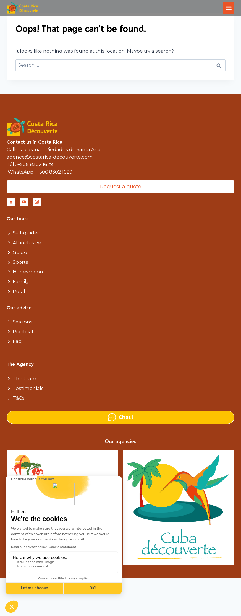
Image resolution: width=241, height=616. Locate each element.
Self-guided (27, 232)
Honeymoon (28, 272)
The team (24, 378)
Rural (19, 291)
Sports (20, 262)
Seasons (23, 322)
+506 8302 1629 (35, 164)
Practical (23, 331)
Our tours (17, 219)
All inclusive (27, 242)
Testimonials (28, 388)
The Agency (20, 364)
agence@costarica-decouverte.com (50, 157)
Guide (20, 252)
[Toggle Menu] (228, 8)
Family (21, 281)
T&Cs (19, 398)
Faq (17, 341)
